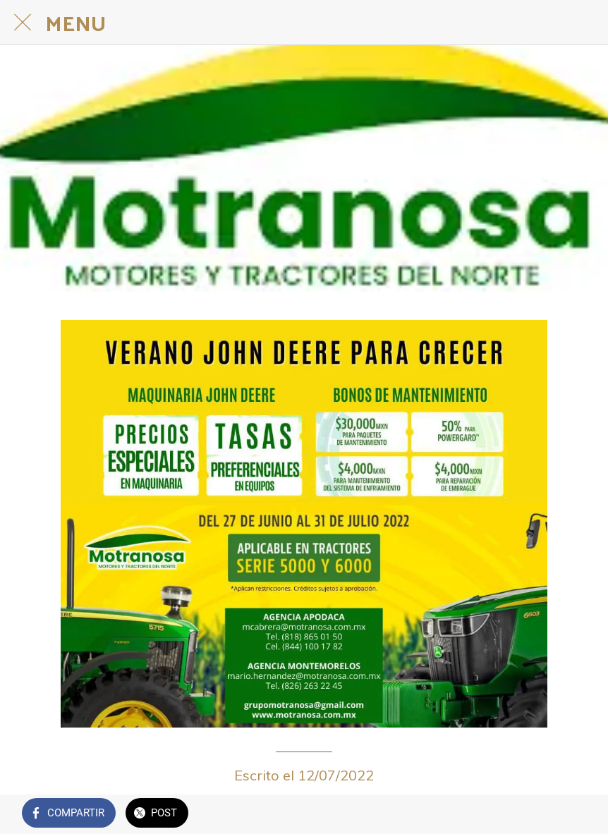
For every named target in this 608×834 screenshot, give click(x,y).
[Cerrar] (22, 22)
